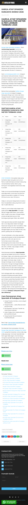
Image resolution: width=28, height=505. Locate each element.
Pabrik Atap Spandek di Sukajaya (13, 396)
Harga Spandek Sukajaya (11, 376)
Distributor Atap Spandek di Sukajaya (14, 398)
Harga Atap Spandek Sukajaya (10, 47)
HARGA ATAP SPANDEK (7, 429)
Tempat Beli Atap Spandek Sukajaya (14, 382)
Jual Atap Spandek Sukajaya (12, 378)
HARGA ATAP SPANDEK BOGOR (9, 431)
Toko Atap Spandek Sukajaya (12, 380)
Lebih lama (21, 441)
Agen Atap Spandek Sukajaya (12, 386)
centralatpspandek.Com (12, 74)
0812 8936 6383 (7, 364)
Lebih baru (6, 441)
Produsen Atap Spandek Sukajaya (13, 384)
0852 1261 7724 (6, 351)
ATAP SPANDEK (6, 178)
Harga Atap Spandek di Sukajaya (13, 400)
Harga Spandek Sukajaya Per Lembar (14, 394)
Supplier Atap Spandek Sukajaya (13, 388)
